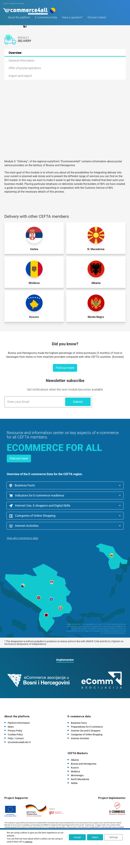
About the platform (19, 18)
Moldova (75, 761)
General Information (21, 60)
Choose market (97, 18)
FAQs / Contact (16, 728)
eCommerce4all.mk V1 (19, 731)
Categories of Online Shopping (33, 516)
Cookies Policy (15, 724)
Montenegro (77, 765)
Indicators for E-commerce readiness (37, 496)
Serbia (74, 772)
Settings (113, 837)
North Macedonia (80, 768)
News (11, 716)
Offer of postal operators (25, 68)
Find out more (65, 368)
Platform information (19, 712)
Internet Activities (84, 516)
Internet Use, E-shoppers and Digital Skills (40, 506)
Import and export (20, 76)
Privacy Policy (15, 720)
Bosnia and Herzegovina (83, 753)
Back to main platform (13, 4)
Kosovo (75, 757)
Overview (15, 52)
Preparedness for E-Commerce (87, 716)
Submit (78, 401)
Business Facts (22, 485)
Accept (76, 837)
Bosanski (18, 27)
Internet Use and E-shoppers (85, 720)
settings (28, 841)
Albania (75, 749)
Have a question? (73, 18)
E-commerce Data (47, 18)
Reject (94, 837)
